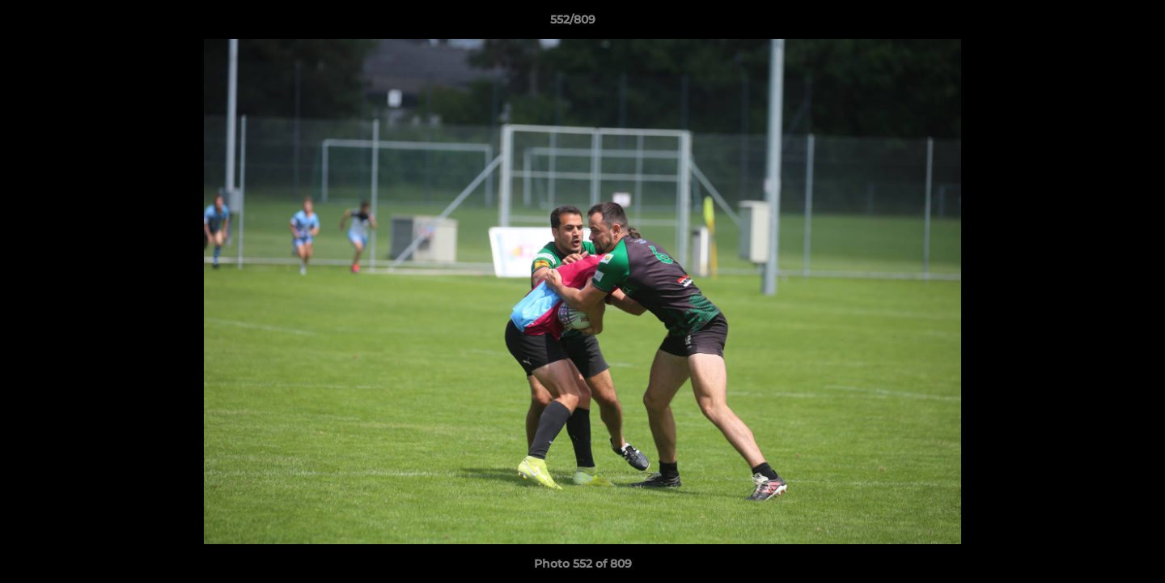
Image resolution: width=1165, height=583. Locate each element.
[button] (1097, 23)
